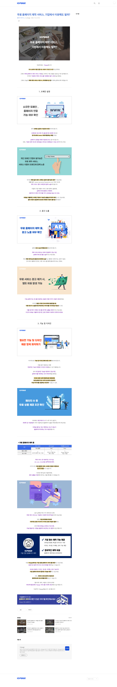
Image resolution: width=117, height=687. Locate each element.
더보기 (70, 618)
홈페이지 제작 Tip (21, 18)
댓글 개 (19, 640)
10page (22, 647)
